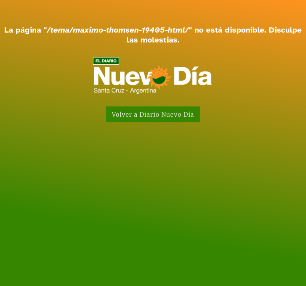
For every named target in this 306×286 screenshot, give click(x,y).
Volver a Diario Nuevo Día (153, 114)
